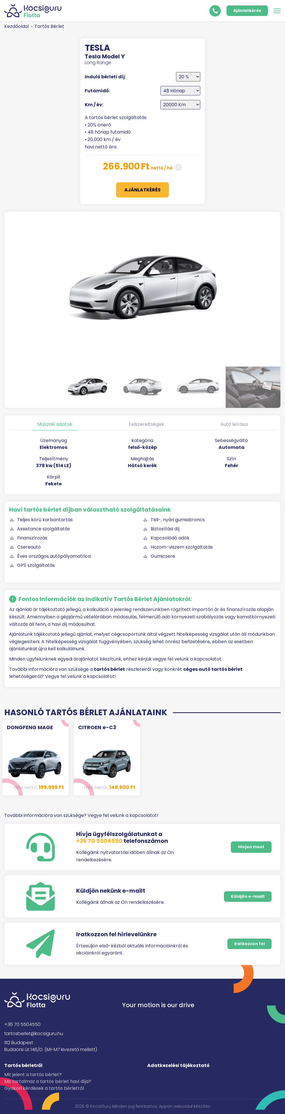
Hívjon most (251, 847)
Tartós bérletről (23, 1065)
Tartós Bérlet (49, 26)
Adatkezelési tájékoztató (178, 1065)
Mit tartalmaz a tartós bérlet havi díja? (47, 1081)
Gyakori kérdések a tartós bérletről (44, 1088)
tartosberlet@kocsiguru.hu (33, 1033)
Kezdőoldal (16, 26)
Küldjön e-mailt (248, 896)
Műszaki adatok (54, 424)
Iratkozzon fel (249, 944)
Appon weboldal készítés (184, 1106)
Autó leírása (234, 424)
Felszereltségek (146, 424)
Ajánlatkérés (247, 10)
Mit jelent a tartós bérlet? (33, 1074)
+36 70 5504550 (99, 840)
